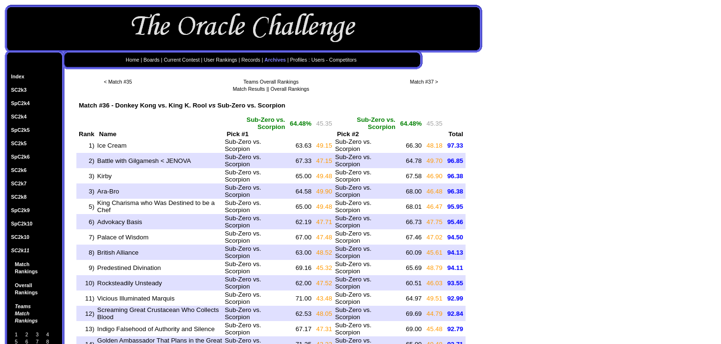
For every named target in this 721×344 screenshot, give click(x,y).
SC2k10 (20, 237)
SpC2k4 (20, 103)
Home (132, 60)
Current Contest (182, 60)
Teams (23, 306)
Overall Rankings (289, 89)
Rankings (26, 271)
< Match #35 (118, 82)
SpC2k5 (20, 130)
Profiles (298, 60)
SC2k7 (19, 183)
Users (318, 60)
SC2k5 (19, 143)
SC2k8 (19, 197)
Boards (151, 60)
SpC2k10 (21, 223)
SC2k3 (19, 90)
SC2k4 (19, 116)
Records (250, 60)
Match (22, 264)
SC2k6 (19, 170)
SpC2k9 (20, 210)
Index (17, 76)
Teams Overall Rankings (271, 82)
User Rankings (220, 60)
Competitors (342, 60)
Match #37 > (424, 82)
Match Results (249, 89)
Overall (23, 285)
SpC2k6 (20, 157)
